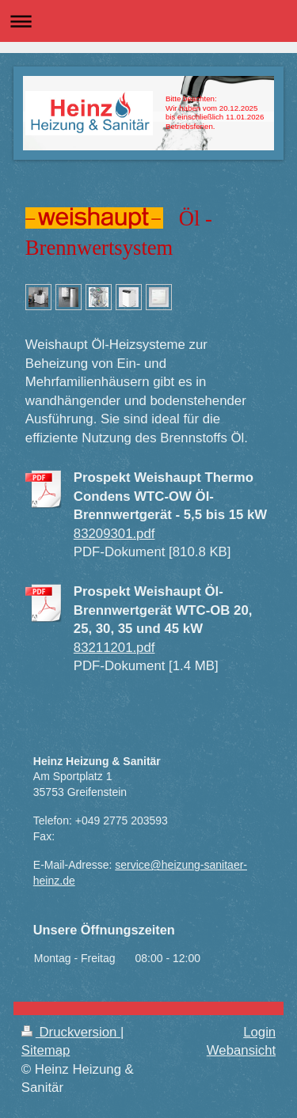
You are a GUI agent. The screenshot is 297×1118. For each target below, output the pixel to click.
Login (259, 1032)
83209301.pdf (114, 533)
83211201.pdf (114, 647)
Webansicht (241, 1050)
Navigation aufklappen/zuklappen (148, 21)
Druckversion (70, 1032)
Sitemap (45, 1050)
